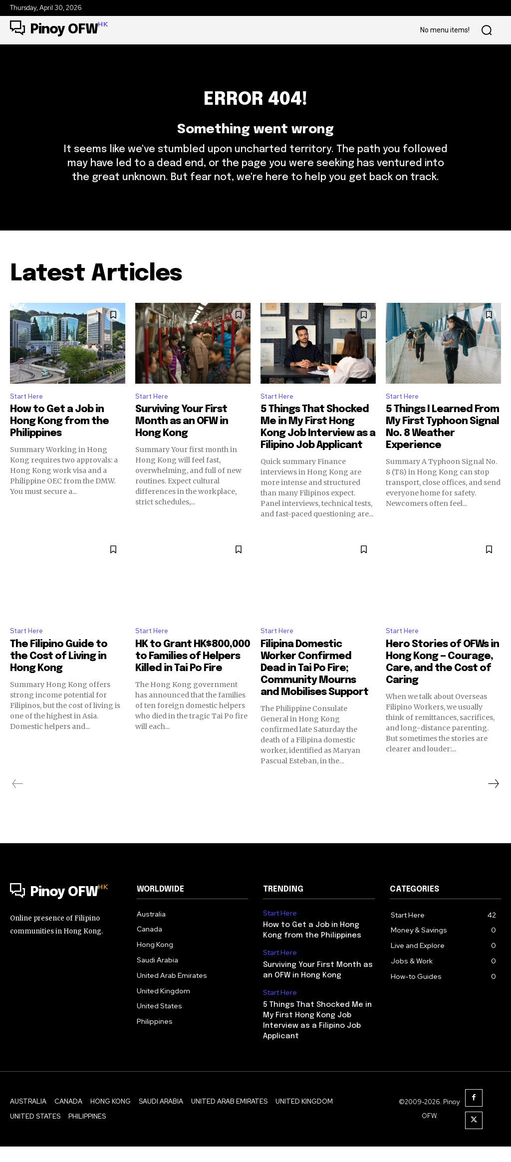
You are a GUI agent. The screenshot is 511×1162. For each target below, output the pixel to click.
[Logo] (59, 29)
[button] (486, 30)
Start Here (29, 417)
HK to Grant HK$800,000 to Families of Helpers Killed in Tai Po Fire (192, 680)
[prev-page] (17, 807)
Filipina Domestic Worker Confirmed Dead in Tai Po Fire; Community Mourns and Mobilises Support (314, 692)
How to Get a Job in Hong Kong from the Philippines (59, 443)
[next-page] (493, 807)
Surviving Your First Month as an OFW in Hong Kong (181, 443)
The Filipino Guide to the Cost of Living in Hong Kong (58, 680)
